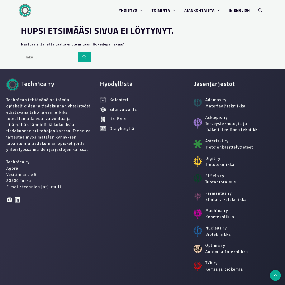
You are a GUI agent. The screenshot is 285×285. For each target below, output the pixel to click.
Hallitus (113, 119)
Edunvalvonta (118, 109)
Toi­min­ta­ (165, 10)
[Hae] (84, 57)
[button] (260, 10)
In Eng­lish (239, 10)
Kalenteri (114, 100)
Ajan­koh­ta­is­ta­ (204, 10)
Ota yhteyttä (117, 129)
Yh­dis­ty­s (133, 10)
